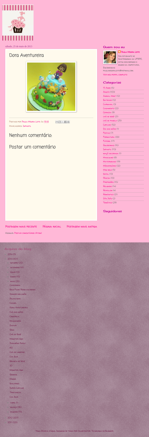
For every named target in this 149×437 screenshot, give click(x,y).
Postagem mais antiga (82, 226)
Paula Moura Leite (130, 51)
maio (12, 281)
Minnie (13, 378)
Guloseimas (108, 145)
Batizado (107, 100)
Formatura (109, 137)
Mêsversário (109, 165)
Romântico (108, 194)
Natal (106, 173)
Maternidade (109, 161)
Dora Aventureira (19, 307)
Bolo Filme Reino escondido (22, 289)
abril (13, 402)
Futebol (106, 141)
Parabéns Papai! (17, 343)
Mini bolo (107, 169)
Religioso (107, 186)
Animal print (109, 96)
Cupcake (107, 124)
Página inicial (52, 226)
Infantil (27, 126)
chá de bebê (108, 116)
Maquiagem (15, 320)
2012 (10, 417)
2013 (10, 258)
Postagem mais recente (21, 226)
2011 (10, 422)
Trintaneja (15, 392)
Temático (107, 202)
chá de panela (110, 120)
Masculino (108, 157)
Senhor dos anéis (18, 294)
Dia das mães (109, 128)
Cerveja (107, 112)
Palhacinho (15, 298)
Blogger (109, 430)
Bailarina (14, 383)
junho (13, 276)
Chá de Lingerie (17, 352)
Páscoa (106, 178)
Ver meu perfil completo (115, 74)
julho (13, 272)
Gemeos (13, 374)
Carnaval (108, 104)
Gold (12, 329)
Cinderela (14, 316)
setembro (15, 267)
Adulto (106, 91)
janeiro (14, 411)
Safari (13, 325)
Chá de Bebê (15, 334)
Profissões (108, 182)
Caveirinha (15, 285)
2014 (10, 254)
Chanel (13, 302)
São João (107, 198)
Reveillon (107, 190)
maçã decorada (110, 153)
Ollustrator (84, 430)
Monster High (16, 338)
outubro (14, 262)
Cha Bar (14, 356)
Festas (106, 132)
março (13, 407)
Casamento (108, 108)
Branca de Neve (17, 361)
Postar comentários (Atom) (28, 233)
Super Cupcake (17, 388)
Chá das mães (16, 312)
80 (11, 347)
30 (11, 365)
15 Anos (107, 87)
